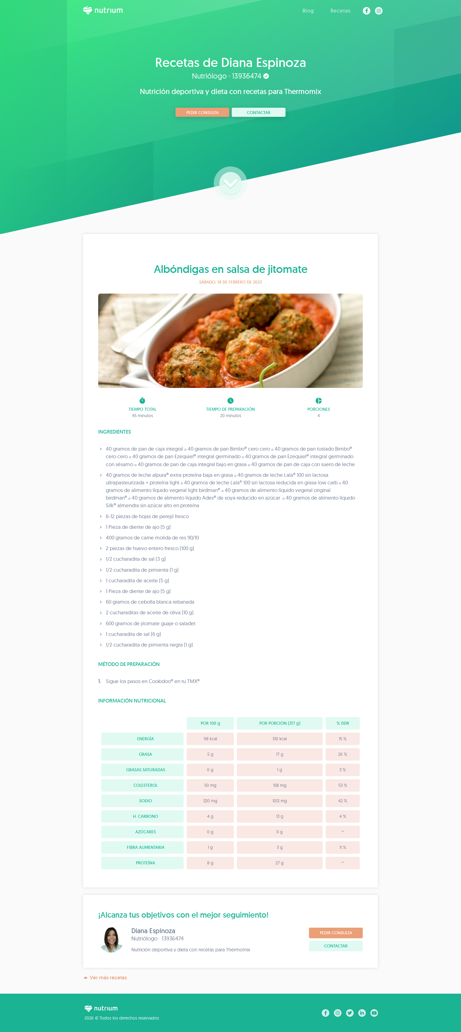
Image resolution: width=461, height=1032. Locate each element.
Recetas (341, 10)
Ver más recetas (105, 977)
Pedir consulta (202, 112)
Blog (308, 10)
